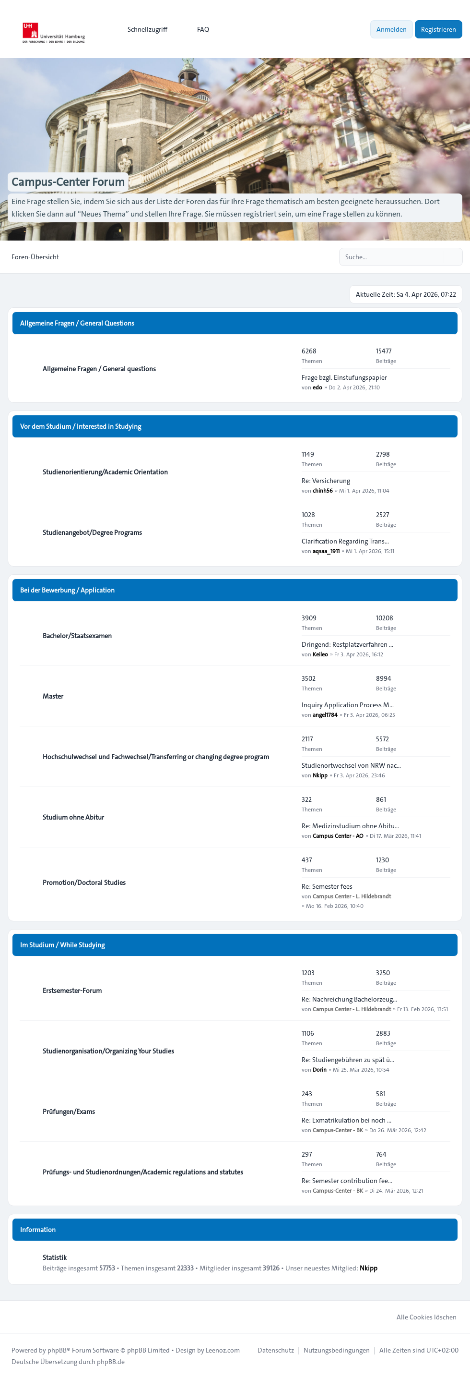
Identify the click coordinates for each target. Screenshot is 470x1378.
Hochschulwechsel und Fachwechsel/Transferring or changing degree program (156, 757)
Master (53, 696)
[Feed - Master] (286, 696)
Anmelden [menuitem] (391, 29)
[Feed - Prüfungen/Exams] (286, 1111)
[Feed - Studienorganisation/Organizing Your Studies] (286, 1051)
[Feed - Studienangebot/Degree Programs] (286, 532)
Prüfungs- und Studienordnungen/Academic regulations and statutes (143, 1172)
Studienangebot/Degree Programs (92, 532)
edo (317, 387)
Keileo (320, 654)
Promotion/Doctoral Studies (84, 882)
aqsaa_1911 (326, 550)
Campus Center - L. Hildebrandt (352, 896)
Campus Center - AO (338, 835)
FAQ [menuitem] (197, 29)
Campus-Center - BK (338, 1129)
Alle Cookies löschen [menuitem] (420, 1317)
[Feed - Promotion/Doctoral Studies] (286, 882)
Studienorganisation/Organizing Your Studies (108, 1051)
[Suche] (435, 257)
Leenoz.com (223, 1350)
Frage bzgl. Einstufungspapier (344, 377)
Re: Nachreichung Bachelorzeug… (349, 999)
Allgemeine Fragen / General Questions (77, 323)
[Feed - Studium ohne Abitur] (286, 817)
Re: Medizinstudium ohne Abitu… (350, 826)
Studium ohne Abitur (73, 817)
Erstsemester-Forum (72, 990)
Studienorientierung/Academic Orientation (105, 472)
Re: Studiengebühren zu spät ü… (348, 1059)
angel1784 (325, 714)
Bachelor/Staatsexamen (77, 636)
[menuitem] (143, 29)
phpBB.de (111, 1361)
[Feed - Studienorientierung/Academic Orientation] (286, 472)
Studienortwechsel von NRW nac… (351, 765)
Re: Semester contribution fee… (347, 1180)
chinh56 (323, 490)
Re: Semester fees (327, 886)
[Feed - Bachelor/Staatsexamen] (286, 636)
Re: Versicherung (326, 480)
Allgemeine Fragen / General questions (99, 369)
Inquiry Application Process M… (348, 705)
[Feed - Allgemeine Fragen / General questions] (286, 369)
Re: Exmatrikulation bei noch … (346, 1120)
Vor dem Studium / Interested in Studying (80, 426)
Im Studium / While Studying (62, 945)
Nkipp (320, 775)
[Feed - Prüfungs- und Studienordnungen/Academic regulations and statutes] (286, 1172)
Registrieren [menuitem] (438, 29)
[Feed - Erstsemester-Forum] (286, 990)
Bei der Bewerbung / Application (67, 590)
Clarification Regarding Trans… (345, 541)
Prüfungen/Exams (69, 1111)
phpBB (57, 1350)
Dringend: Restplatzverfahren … (347, 644)
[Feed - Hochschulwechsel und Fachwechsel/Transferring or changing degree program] (286, 757)
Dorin (320, 1069)
